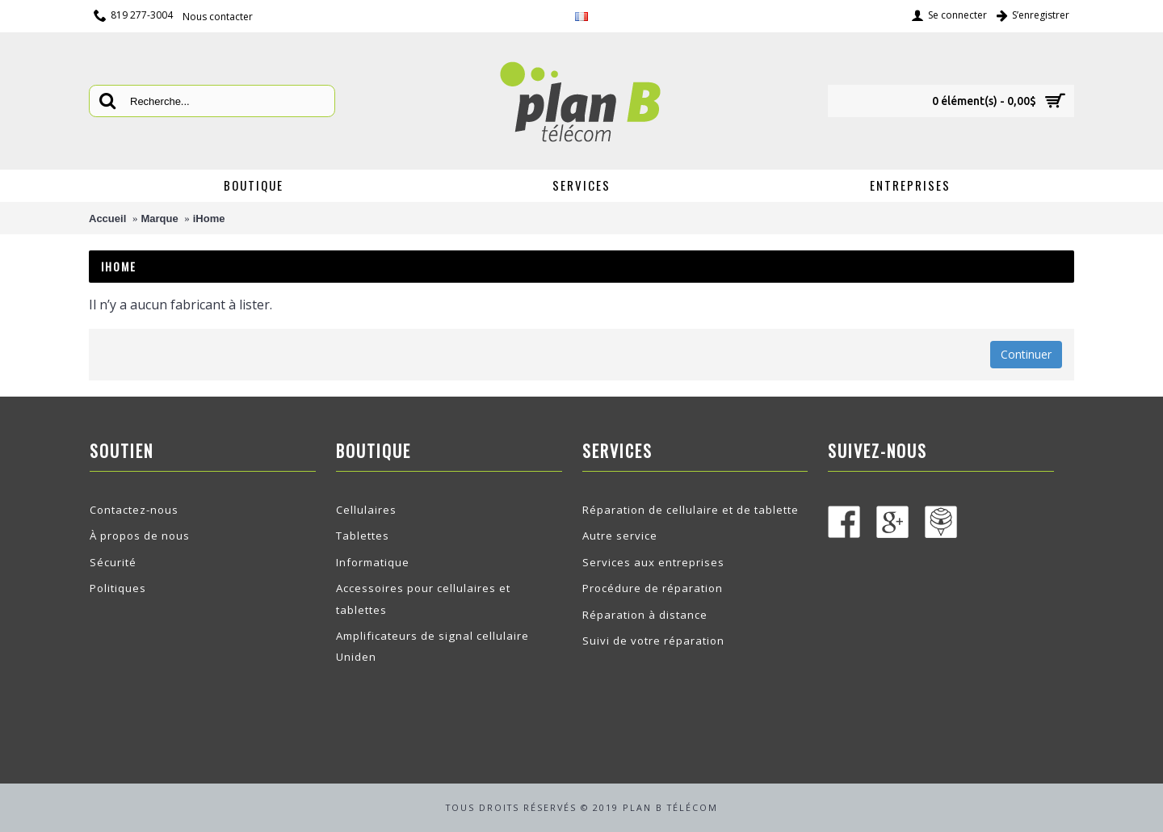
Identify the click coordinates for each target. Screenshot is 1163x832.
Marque (159, 218)
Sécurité (113, 562)
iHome (209, 218)
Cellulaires (366, 509)
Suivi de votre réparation (653, 640)
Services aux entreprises (653, 562)
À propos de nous (140, 535)
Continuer (1026, 354)
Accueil (107, 218)
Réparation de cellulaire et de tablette (690, 509)
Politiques (118, 588)
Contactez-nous (134, 509)
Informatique (372, 562)
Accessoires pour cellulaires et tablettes (423, 598)
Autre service (619, 535)
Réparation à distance (644, 614)
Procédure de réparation (652, 588)
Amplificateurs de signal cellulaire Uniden (432, 646)
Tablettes (362, 535)
